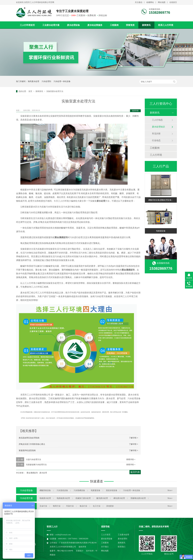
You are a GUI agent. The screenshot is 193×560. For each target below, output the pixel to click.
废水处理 (43, 473)
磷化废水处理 (119, 498)
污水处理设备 (26, 490)
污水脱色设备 (62, 490)
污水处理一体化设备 (62, 81)
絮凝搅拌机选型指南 (27, 450)
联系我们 (121, 547)
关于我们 (105, 547)
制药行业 (56, 506)
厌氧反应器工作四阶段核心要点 (32, 444)
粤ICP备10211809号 (65, 551)
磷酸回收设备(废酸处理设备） (160, 200)
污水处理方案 (26, 498)
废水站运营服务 (94, 25)
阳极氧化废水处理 (138, 498)
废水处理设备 (73, 25)
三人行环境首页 (27, 25)
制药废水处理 (33, 81)
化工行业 (96, 506)
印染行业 (70, 506)
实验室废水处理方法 (54, 91)
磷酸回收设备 (45, 490)
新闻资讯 (146, 25)
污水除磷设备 (79, 490)
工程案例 (114, 25)
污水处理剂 (46, 81)
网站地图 (161, 2)
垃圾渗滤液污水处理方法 (36, 464)
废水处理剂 (122, 539)
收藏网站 (150, 2)
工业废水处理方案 (51, 25)
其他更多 (110, 506)
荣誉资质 (130, 25)
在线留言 (173, 2)
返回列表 (135, 111)
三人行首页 (105, 535)
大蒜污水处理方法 (33, 459)
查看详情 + (130, 459)
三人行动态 (157, 120)
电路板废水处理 (63, 498)
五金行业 (43, 506)
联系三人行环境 (165, 25)
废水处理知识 (158, 127)
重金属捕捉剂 (32, 473)
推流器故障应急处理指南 (29, 438)
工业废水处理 (123, 535)
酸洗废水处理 (102, 498)
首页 (30, 91)
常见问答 (156, 133)
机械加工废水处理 (83, 498)
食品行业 (83, 506)
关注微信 (138, 2)
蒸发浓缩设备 (111, 490)
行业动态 (156, 140)
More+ (170, 490)
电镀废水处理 (45, 498)
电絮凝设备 (161, 231)
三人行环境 (156, 155)
